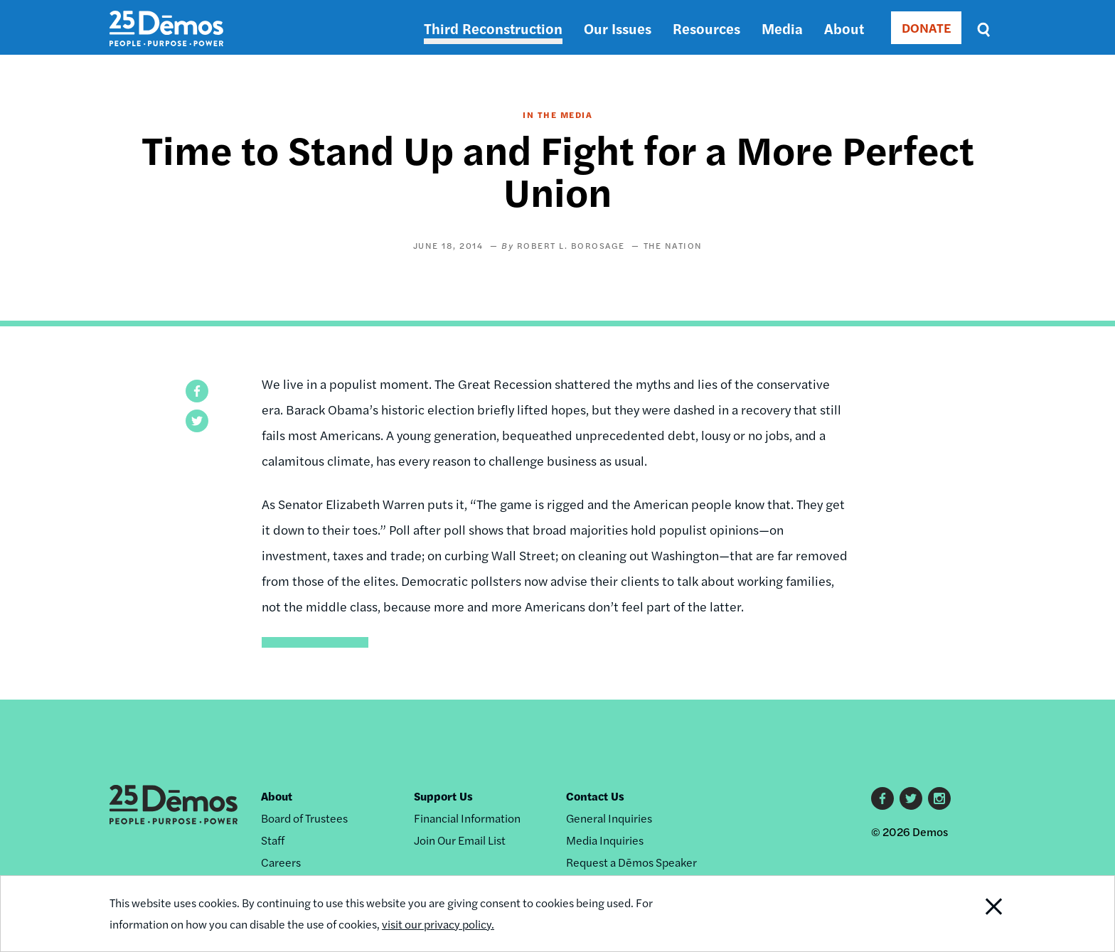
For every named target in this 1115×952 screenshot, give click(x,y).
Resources (706, 28)
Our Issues (617, 28)
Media (782, 28)
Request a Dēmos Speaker (631, 862)
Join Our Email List (460, 840)
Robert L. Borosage (571, 245)
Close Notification (976, 913)
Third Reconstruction (493, 28)
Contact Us (595, 796)
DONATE (926, 27)
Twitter (911, 798)
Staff (272, 840)
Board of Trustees (304, 818)
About (844, 28)
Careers (281, 862)
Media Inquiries (605, 840)
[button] (197, 391)
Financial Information (467, 818)
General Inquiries (609, 818)
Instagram (939, 798)
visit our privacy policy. (438, 924)
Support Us (443, 796)
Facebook (882, 798)
